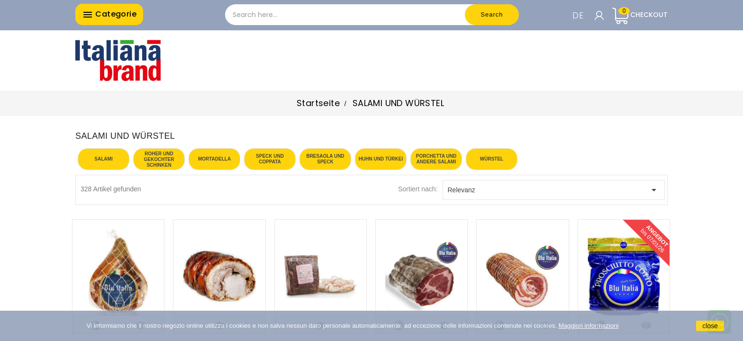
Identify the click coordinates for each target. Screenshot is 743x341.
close (710, 326)
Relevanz (554, 190)
